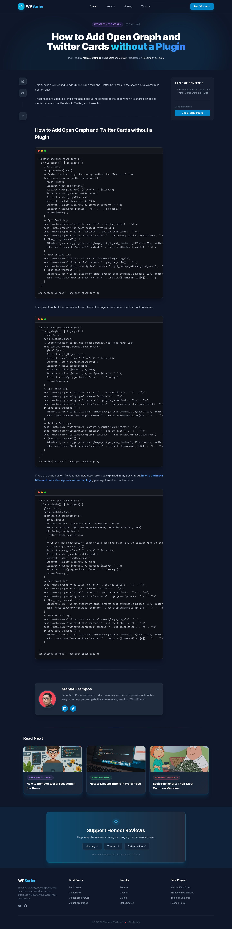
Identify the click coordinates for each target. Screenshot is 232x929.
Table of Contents (180, 897)
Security (110, 6)
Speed (93, 6)
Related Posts (178, 902)
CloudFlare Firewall (79, 897)
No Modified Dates (181, 887)
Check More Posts (192, 112)
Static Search (127, 902)
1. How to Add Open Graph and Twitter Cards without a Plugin (193, 91)
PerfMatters (202, 6)
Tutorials (145, 6)
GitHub (123, 897)
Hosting (128, 6)
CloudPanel (75, 892)
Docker (124, 892)
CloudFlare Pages (78, 902)
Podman (124, 887)
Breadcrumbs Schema (182, 892)
